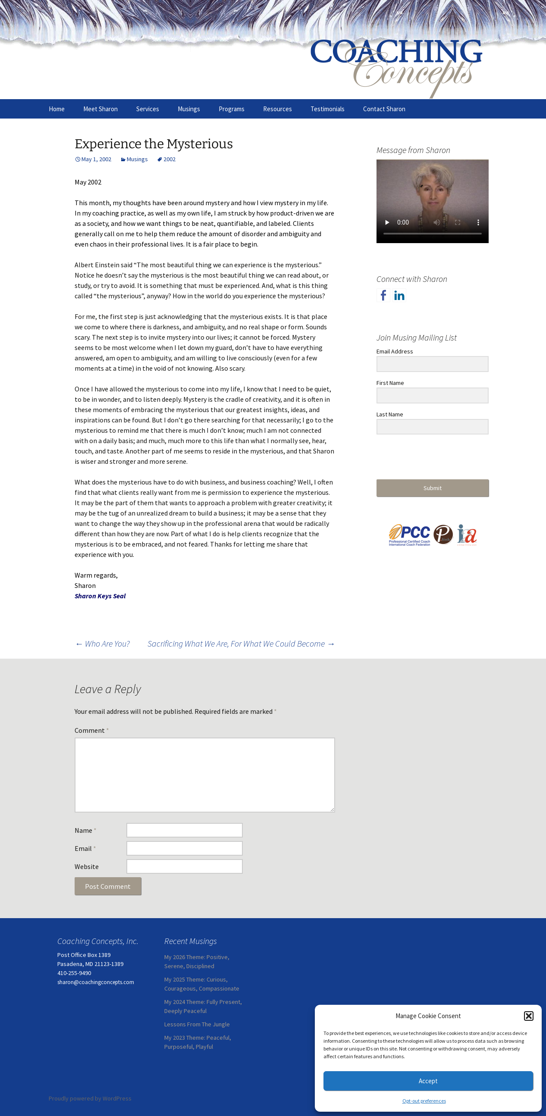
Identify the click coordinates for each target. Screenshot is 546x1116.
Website (87, 866)
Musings (189, 109)
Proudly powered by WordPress (90, 1098)
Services (147, 109)
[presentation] (430, 457)
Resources (277, 109)
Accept (428, 1081)
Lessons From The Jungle (197, 1024)
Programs (232, 109)
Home (57, 109)
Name (86, 830)
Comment (92, 730)
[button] (528, 1016)
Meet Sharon (100, 109)
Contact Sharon (384, 109)
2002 (169, 159)
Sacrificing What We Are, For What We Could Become (241, 643)
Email (85, 848)
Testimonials (328, 109)
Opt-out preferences (424, 1100)
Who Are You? (102, 643)
